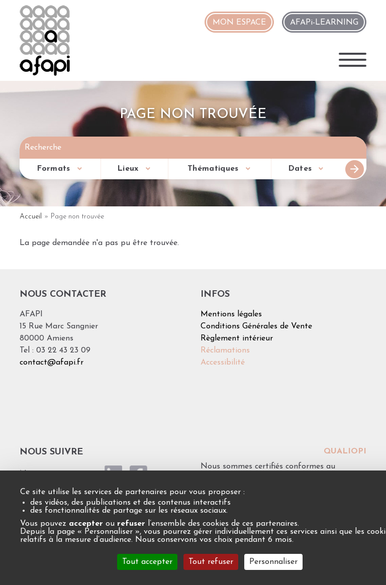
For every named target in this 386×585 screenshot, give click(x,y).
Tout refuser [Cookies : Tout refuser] (210, 562)
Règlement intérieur (237, 338)
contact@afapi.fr (51, 363)
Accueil (31, 216)
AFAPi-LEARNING (324, 23)
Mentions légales (231, 314)
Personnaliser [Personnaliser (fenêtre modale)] (273, 562)
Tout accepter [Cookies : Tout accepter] (147, 562)
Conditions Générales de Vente (256, 326)
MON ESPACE (239, 23)
